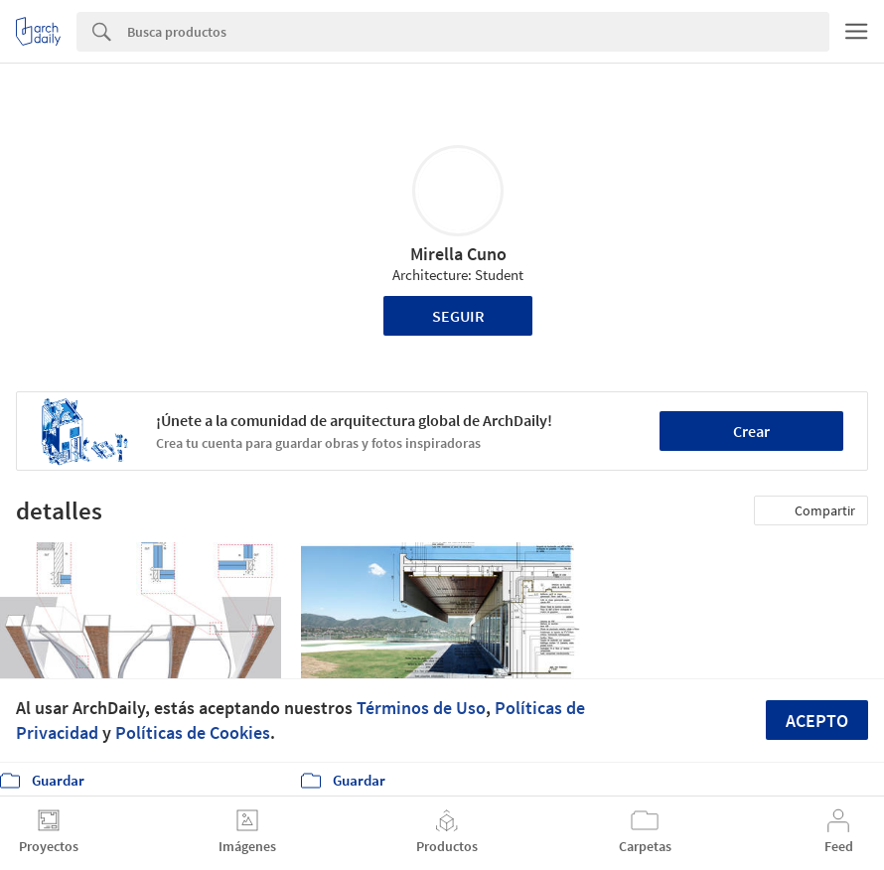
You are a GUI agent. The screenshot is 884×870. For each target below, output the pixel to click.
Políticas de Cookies (192, 732)
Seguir (458, 316)
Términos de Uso (421, 707)
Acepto (817, 720)
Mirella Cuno (458, 253)
